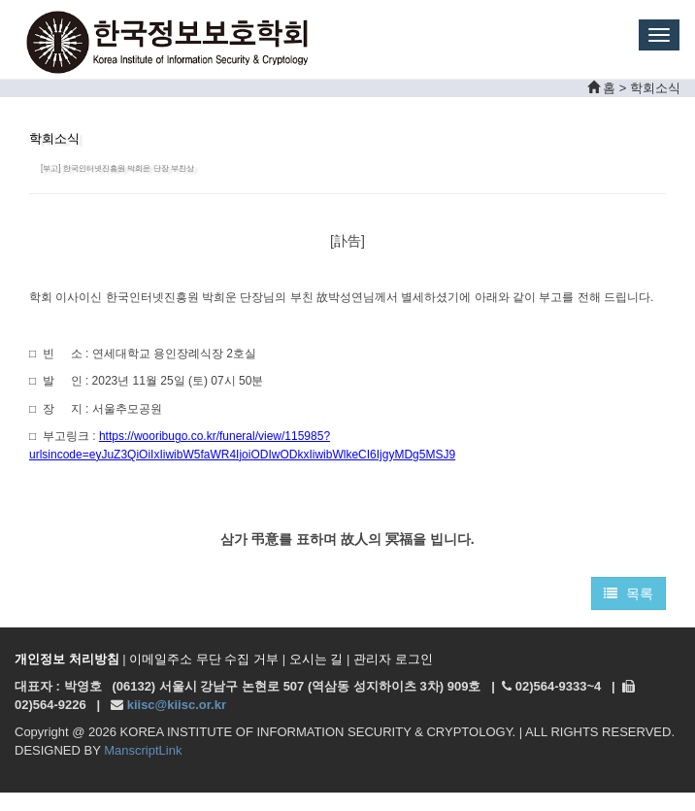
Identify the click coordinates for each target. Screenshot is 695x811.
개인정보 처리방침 (67, 659)
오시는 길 (316, 659)
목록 (628, 593)
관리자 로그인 (393, 659)
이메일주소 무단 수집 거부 (204, 659)
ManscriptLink (143, 750)
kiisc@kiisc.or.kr (176, 704)
